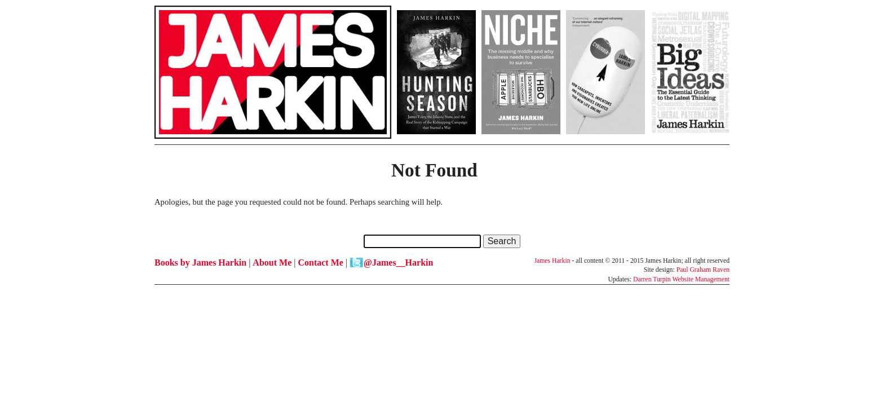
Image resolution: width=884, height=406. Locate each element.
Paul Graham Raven (703, 269)
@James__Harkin (398, 262)
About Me (272, 262)
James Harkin (552, 260)
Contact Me (320, 262)
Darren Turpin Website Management (681, 279)
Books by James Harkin (200, 262)
